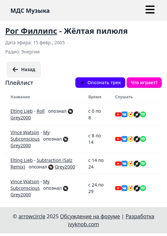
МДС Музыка (30, 10)
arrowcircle (31, 216)
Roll (40, 111)
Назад (23, 69)
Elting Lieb (21, 111)
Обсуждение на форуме (90, 216)
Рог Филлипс (31, 30)
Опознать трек (100, 82)
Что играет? (144, 82)
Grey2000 (20, 117)
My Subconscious (30, 135)
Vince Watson (24, 132)
